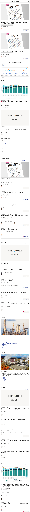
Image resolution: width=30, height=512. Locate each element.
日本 (8, 279)
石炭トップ (26, 464)
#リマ (3, 444)
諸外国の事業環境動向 (4, 344)
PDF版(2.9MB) (26, 276)
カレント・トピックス (6, 430)
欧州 (8, 214)
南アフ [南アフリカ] (18, 267)
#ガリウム (5, 432)
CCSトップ (2, 347)
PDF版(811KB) (26, 236)
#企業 (7, 218)
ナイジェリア (10, 20)
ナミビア (16, 267)
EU (11, 427)
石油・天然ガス (3, 80)
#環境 (8, 54)
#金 (1, 444)
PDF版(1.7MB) (26, 211)
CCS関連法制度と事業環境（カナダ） (6, 341)
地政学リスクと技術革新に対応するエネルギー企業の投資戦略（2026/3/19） (15, 215)
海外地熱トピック (3, 379)
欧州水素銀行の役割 (4, 263)
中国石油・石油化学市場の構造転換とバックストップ (10, 204)
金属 (1, 130)
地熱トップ (2, 382)
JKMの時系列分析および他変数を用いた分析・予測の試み (11, 229)
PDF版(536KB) (26, 436)
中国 (8, 202)
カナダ (8, 126)
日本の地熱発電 (3, 378)
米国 (8, 418)
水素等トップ (26, 243)
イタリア (13, 427)
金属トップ (26, 389)
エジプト (10, 267)
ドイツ (12, 279)
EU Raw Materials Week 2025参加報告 (8, 429)
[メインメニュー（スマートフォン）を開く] (28, 1)
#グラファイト (3, 132)
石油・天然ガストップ (25, 160)
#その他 (2, 455)
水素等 (2, 264)
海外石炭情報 (5, 495)
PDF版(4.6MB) (26, 287)
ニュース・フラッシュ (6, 130)
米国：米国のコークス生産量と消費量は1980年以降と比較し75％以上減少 (14, 494)
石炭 (1, 105)
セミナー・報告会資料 (9, 217)
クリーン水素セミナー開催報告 (6, 280)
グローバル (7, 100)
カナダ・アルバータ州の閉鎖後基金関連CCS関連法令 (8, 343)
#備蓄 (1, 207)
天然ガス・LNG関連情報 (5, 79)
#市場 (7, 26)
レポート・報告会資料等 (7, 264)
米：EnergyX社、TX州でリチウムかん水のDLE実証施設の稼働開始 (13, 419)
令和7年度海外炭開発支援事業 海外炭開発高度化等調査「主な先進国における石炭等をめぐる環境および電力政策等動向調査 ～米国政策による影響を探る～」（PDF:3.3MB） (15, 103)
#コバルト (13, 432)
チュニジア (12, 267)
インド (9, 191)
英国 (15, 427)
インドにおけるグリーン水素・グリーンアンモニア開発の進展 (12, 51)
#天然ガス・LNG (3, 232)
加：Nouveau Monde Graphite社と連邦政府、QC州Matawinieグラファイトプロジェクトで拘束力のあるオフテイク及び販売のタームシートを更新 (15, 128)
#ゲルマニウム (9, 432)
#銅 (1, 432)
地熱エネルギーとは (4, 377)
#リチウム (2, 422)
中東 (10, 214)
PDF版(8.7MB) (26, 225)
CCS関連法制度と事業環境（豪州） (6, 340)
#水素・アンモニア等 (4, 54)
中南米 (12, 214)
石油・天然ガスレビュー (9, 182)
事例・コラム (3, 380)
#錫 (15, 432)
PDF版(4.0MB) (26, 58)
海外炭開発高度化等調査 (7, 105)
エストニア (17, 427)
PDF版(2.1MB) (26, 299)
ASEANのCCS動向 (3, 342)
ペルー (9, 439)
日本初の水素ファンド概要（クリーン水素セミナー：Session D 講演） (13, 292)
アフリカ (7, 20)
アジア (7, 191)
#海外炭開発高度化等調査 (4, 107)
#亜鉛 (3, 432)
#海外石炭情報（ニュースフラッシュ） (6, 497)
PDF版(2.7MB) (26, 30)
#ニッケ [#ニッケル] (25, 432)
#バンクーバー (7, 132)
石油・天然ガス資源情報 (9, 205)
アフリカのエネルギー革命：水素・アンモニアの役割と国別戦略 (12, 269)
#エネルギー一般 (3, 26)
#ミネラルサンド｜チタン (20, 432)
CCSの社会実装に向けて (4, 345)
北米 (6, 126)
